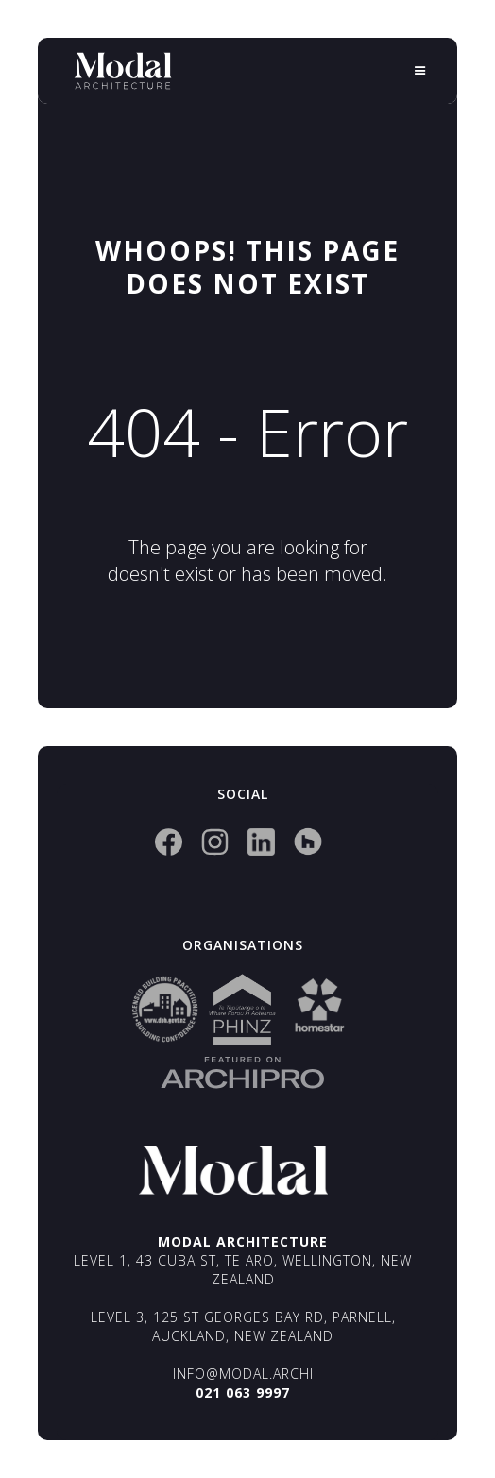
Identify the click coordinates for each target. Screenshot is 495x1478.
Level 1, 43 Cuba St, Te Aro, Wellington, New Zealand (243, 1269)
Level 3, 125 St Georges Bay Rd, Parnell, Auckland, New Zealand (243, 1326)
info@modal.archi (243, 1374)
